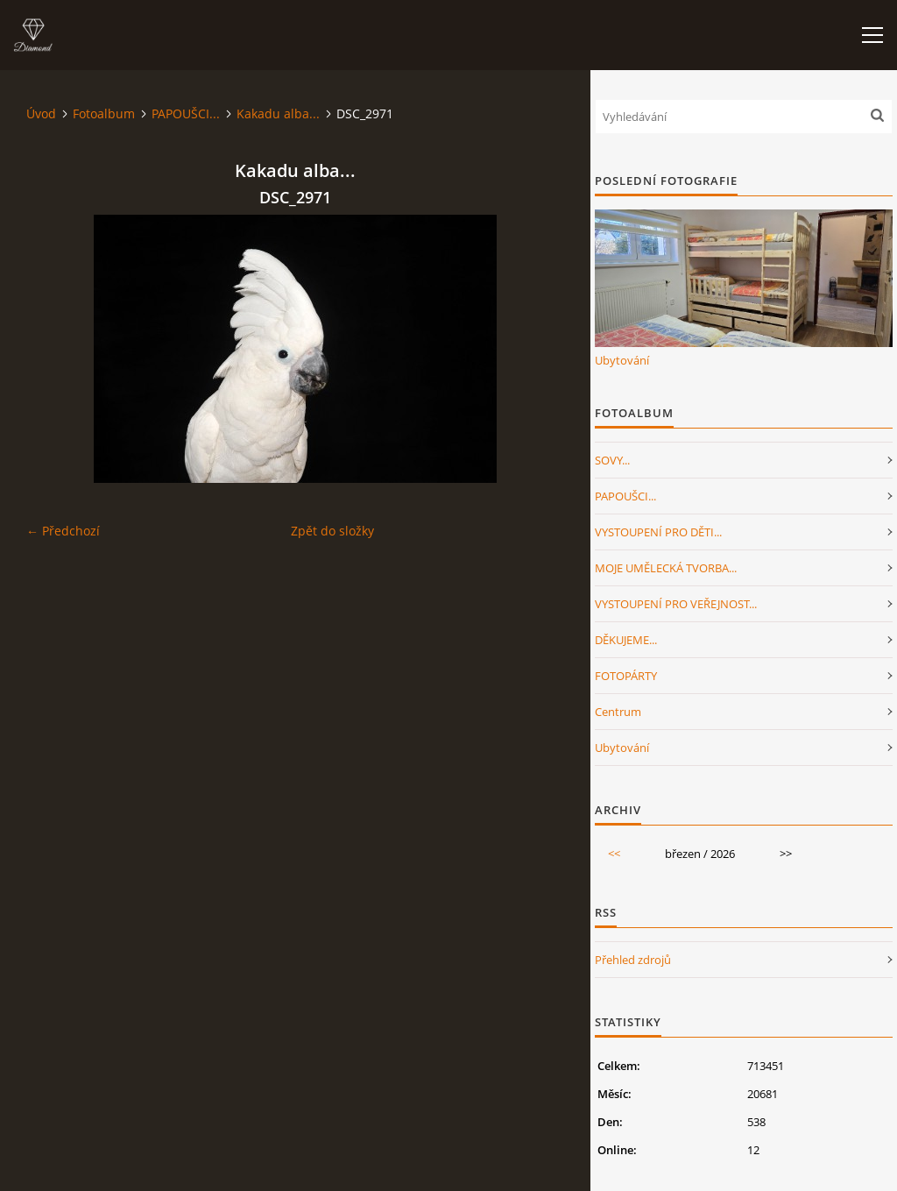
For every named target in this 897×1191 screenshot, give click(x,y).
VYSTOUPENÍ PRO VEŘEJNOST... (676, 604)
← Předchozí (63, 530)
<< (614, 853)
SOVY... (612, 460)
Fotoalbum (104, 113)
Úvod (41, 113)
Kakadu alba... (278, 113)
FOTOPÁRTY (626, 676)
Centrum (618, 712)
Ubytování (622, 360)
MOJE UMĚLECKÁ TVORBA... (666, 568)
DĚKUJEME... (626, 640)
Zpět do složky (332, 530)
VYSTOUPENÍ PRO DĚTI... (658, 532)
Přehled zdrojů (633, 960)
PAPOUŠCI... (186, 113)
